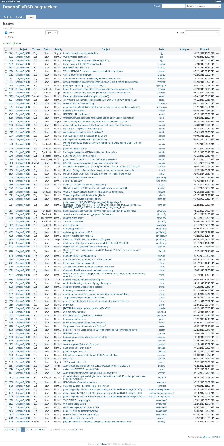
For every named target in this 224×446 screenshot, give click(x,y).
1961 (11, 75)
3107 (11, 373)
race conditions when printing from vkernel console (87, 259)
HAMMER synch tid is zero (76, 67)
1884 (11, 82)
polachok (161, 225)
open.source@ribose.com (161, 389)
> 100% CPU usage (72, 181)
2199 (11, 344)
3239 (11, 256)
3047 (11, 114)
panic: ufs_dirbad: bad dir (75, 148)
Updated (204, 49)
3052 (11, 389)
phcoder (161, 308)
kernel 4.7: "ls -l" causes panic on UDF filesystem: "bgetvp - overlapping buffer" (100, 330)
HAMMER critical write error (76, 114)
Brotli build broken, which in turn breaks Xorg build (87, 239)
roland (162, 170)
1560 (11, 192)
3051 (11, 393)
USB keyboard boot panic (75, 57)
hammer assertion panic (74, 319)
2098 (11, 422)
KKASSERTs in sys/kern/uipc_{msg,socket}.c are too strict (90, 163)
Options (11, 37)
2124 (11, 85)
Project (23, 49)
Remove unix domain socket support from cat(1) (86, 96)
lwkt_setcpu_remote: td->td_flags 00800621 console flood (90, 355)
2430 (11, 177)
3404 (11, 228)
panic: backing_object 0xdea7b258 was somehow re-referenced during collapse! (101, 107)
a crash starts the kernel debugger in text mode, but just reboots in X (95, 301)
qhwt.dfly (161, 199)
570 (11, 221)
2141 (11, 53)
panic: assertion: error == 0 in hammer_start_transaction (90, 159)
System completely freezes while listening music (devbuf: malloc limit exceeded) (101, 82)
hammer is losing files (73, 110)
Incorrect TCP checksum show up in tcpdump (84, 184)
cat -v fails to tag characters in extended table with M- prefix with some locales (100, 100)
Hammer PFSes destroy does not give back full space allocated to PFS (97, 92)
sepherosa (162, 103)
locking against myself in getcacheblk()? (82, 199)
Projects (11, 1)
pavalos (161, 333)
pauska (161, 366)
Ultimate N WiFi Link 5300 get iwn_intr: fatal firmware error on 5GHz (95, 188)
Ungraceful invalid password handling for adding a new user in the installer (98, 118)
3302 (11, 246)
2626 (11, 174)
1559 (11, 305)
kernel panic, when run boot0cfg (78, 103)
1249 (11, 156)
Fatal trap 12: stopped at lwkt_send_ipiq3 (82, 128)
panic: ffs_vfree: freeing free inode (79, 156)
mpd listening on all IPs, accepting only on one (85, 136)
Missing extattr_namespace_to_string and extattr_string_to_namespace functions (101, 166)
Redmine (103, 444)
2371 (11, 195)
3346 (11, 322)
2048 (11, 351)
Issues (31, 17)
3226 (11, 326)
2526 (11, 337)
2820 (11, 71)
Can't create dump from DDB (77, 75)
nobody (161, 422)
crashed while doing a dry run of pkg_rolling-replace (87, 283)
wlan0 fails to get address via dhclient (81, 407)
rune (161, 118)
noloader (161, 418)
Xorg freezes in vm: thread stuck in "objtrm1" (84, 326)
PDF (219, 437)
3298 (11, 251)
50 (77, 429)
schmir (162, 110)
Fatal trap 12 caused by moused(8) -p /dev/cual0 (86, 386)
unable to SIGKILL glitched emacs (79, 256)
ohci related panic (71, 225)
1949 (11, 358)
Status (11, 32)
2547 (11, 283)
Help (18, 1)
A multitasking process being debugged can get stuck (88, 267)
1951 (11, 315)
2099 (11, 348)
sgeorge (161, 89)
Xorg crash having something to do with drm (84, 297)
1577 (11, 211)
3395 (11, 236)
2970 (11, 330)
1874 (11, 136)
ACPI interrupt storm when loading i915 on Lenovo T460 (90, 373)
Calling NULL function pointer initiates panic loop (86, 60)
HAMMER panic (70, 333)
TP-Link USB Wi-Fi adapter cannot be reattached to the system (93, 71)
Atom (208, 437)
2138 (11, 181)
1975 (11, 132)
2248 (11, 340)
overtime (161, 377)
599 (11, 362)
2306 (11, 301)
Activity (20, 17)
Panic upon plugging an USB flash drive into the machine (90, 152)
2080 (11, 125)
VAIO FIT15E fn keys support (77, 400)
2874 (11, 369)
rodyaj (162, 174)
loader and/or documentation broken (80, 53)
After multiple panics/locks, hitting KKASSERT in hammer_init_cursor (96, 121)
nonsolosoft (161, 400)
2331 (11, 294)
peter (161, 319)
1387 (11, 214)
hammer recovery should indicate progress (83, 279)
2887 (11, 166)
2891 (11, 64)
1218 (11, 159)
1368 (11, 218)
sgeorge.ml (161, 85)
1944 (11, 107)
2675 (11, 188)
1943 (11, 319)
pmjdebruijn (161, 228)
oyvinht (161, 373)
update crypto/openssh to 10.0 (77, 232)
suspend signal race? (73, 218)
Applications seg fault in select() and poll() (83, 132)
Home (4, 1)
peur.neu (161, 312)
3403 (11, 232)
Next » (42, 429)
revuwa (161, 188)
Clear (18, 43)
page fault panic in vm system (77, 348)
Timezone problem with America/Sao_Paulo (84, 195)
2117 (11, 366)
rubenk (161, 166)
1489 (11, 148)
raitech (161, 195)
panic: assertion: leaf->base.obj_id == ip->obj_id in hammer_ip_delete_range (99, 211)
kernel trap (68, 305)
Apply (8, 43)
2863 (11, 67)
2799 (11, 386)
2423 (11, 121)
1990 (11, 312)
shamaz (161, 64)
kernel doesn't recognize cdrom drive (80, 414)
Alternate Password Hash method (79, 177)
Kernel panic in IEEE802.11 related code (82, 64)
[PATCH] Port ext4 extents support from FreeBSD (86, 308)
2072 (11, 128)
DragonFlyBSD (23, 53)
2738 (11, 170)
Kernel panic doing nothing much (78, 263)
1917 (11, 205)
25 (73, 429)
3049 (11, 396)
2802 (11, 382)
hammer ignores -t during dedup (78, 290)
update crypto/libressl (73, 228)
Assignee (184, 49)
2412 (11, 407)
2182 (11, 411)
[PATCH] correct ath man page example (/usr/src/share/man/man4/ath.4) (97, 422)
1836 (11, 184)
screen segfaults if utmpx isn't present (81, 344)
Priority (58, 49)
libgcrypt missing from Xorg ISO (78, 236)
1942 (11, 199)
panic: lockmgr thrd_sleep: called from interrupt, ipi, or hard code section (97, 125)
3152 (11, 377)
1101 (11, 225)
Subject (106, 49)
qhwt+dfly (161, 211)
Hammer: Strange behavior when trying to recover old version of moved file (98, 170)
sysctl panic (68, 340)
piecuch (161, 246)
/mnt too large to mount (74, 312)
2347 (11, 92)
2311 (11, 297)
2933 (11, 96)
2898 (11, 333)
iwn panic (67, 358)
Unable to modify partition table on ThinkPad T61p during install (93, 192)
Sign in (218, 1)
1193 (11, 414)
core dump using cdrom (74, 404)
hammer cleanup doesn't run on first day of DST (86, 337)
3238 (11, 259)
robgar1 (161, 184)
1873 (11, 139)
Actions (217, 53)
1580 (11, 144)
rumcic (162, 121)
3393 (11, 243)
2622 (11, 400)
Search (157, 6)
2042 (11, 103)
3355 (11, 308)
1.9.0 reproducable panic (75, 362)
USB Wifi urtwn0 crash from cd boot (80, 382)
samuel (161, 114)
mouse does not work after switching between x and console (91, 78)
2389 (11, 287)
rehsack (161, 192)
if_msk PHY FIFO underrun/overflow (80, 411)
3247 (11, 263)
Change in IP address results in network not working (88, 270)
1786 (11, 60)
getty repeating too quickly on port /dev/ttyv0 (84, 85)
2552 (11, 279)
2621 (11, 404)
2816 (11, 267)
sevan (161, 96)
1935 (11, 78)
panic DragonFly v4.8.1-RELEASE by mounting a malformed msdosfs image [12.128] (103, 396)
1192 (11, 163)
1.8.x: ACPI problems (73, 221)
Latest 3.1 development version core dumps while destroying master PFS (98, 89)
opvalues (161, 382)
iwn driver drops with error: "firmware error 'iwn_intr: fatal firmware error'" (97, 174)
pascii (161, 369)
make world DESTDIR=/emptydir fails (81, 369)
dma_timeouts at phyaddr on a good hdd (82, 315)
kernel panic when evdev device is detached (84, 322)
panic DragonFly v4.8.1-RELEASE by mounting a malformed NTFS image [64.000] (102, 389)
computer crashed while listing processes (82, 287)
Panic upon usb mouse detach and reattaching (85, 139)
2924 (11, 100)
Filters (10, 28)
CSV (214, 437)
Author (162, 49)
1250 (11, 152)
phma (161, 263)
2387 (11, 290)
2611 (11, 270)
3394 (11, 239)
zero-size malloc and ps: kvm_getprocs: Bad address (88, 214)
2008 (11, 355)
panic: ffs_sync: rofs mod (75, 351)
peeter (162, 322)
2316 (11, 118)
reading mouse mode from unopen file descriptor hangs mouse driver (96, 294)
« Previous (10, 429)
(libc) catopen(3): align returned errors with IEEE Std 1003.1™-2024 (95, 243)
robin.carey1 (161, 177)
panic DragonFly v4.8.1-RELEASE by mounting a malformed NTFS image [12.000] (102, 393)
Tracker (36, 49)
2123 (11, 110)
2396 (11, 89)
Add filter (180, 32)
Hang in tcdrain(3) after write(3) (78, 418)
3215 (11, 418)
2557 (11, 275)
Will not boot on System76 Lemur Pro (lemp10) (85, 246)
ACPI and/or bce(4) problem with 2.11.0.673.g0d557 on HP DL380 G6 (96, 366)
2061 (11, 57)
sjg (161, 53)
